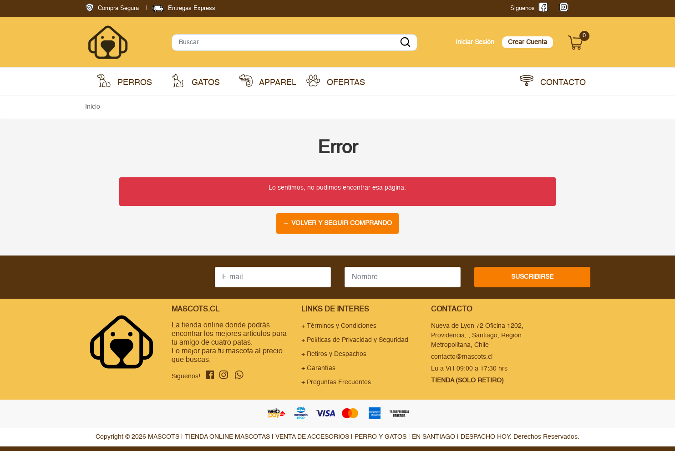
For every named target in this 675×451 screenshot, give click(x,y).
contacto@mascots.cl (461, 357)
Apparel (267, 80)
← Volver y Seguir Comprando (337, 223)
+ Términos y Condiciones (338, 326)
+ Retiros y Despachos (333, 354)
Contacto (553, 80)
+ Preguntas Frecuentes (336, 382)
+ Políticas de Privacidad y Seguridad (354, 340)
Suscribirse (532, 277)
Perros (124, 80)
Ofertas (335, 80)
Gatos (195, 80)
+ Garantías (318, 368)
